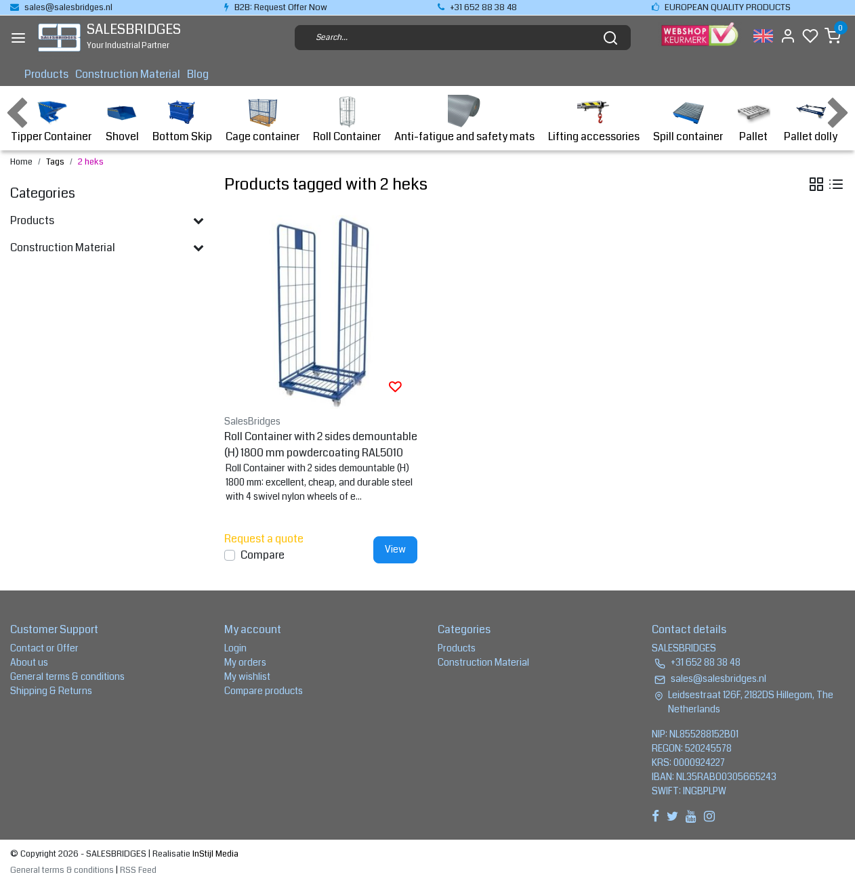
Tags (55, 162)
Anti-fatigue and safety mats (464, 119)
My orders (245, 662)
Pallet (753, 119)
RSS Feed (138, 870)
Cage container (262, 119)
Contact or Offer (44, 648)
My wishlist (247, 676)
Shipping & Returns (51, 690)
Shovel (122, 119)
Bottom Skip (182, 119)
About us (29, 662)
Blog (198, 74)
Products (46, 74)
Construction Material (127, 74)
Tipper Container (51, 119)
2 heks (91, 162)
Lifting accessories (594, 119)
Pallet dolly (810, 119)
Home (21, 162)
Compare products (263, 690)
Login (235, 648)
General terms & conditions (67, 676)
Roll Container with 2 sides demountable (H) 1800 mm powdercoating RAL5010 (320, 444)
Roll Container (347, 119)
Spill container (688, 119)
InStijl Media (214, 854)
